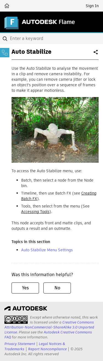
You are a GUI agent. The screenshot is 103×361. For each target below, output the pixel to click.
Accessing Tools (35, 211)
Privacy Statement (19, 343)
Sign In (92, 6)
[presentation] (16, 320)
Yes (25, 288)
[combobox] (51, 38)
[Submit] (5, 38)
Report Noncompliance (47, 349)
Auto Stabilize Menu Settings (47, 250)
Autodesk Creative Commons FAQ (48, 335)
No (57, 288)
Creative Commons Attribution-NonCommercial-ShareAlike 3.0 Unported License (49, 327)
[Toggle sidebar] (4, 52)
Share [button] (96, 54)
